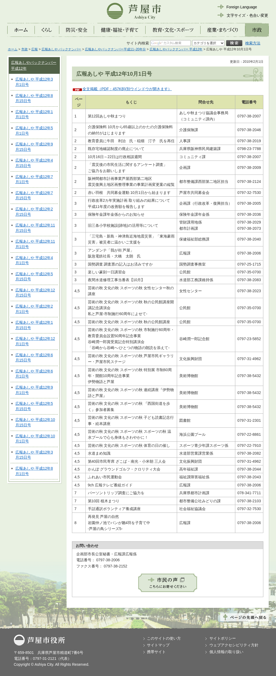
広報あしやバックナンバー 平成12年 (176, 49)
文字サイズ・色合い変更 (247, 15)
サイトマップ (158, 645)
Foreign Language (241, 7)
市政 (24, 49)
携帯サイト (156, 652)
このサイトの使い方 (164, 638)
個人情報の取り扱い (226, 652)
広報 (34, 49)
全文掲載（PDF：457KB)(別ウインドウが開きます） (127, 89)
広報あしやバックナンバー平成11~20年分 (115, 49)
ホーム (13, 49)
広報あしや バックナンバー (61, 49)
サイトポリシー (222, 638)
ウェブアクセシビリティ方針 (233, 645)
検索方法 (252, 43)
